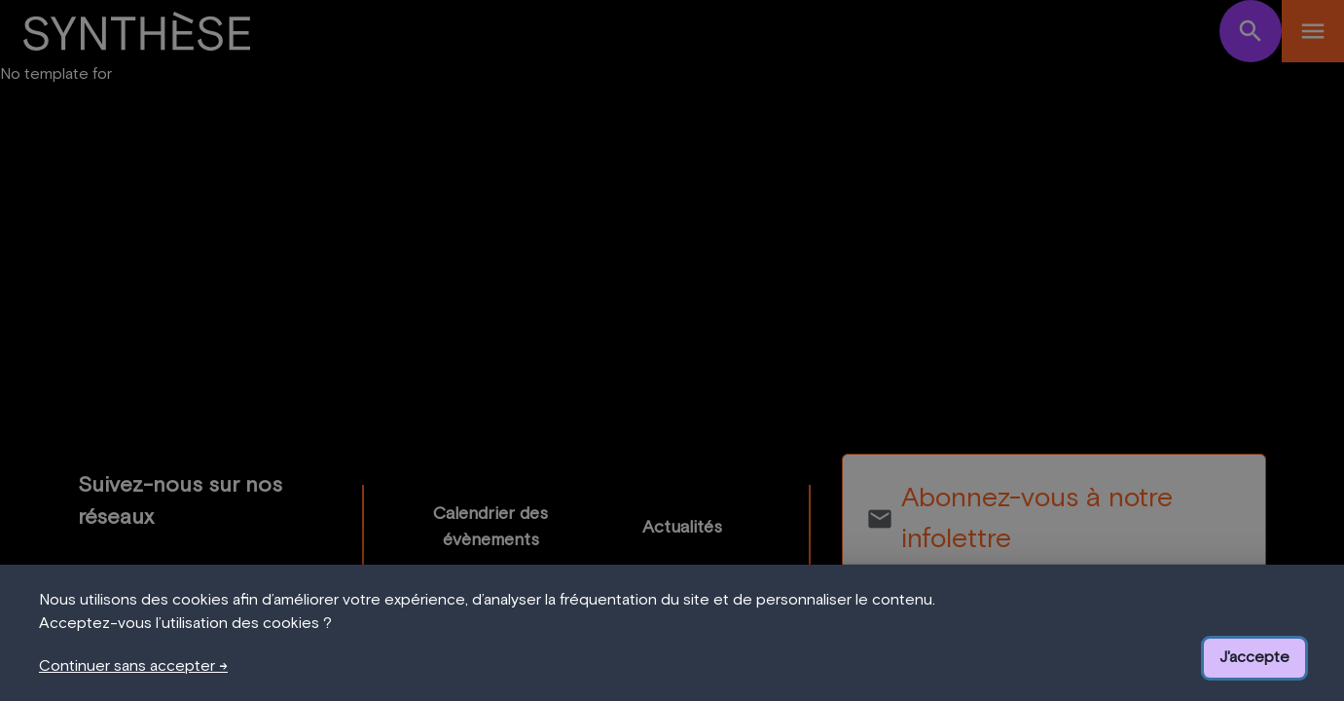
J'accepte (1254, 657)
